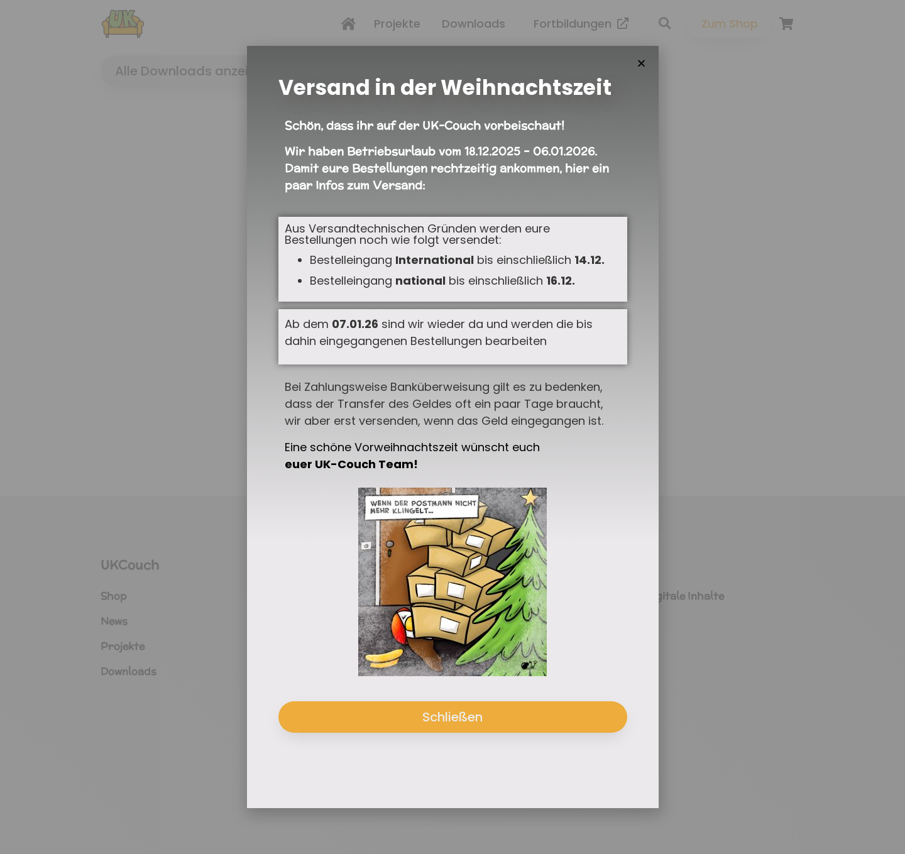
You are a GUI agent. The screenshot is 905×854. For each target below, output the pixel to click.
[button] (641, 65)
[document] (452, 427)
